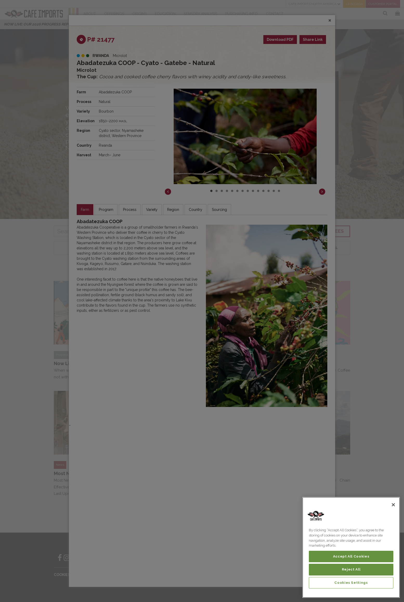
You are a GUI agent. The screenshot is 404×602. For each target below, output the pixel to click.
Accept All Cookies (351, 556)
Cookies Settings (351, 583)
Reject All (351, 569)
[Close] (393, 504)
